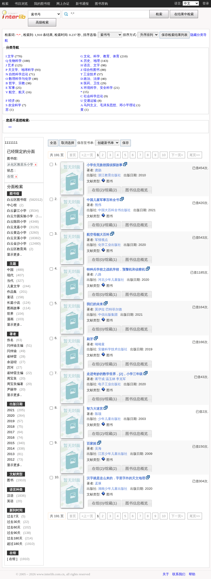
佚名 (10, 340)
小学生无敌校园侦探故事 (105, 165)
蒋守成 (100, 379)
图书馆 (14, 193)
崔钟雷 (12, 356)
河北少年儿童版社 (111, 280)
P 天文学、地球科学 (20, 70)
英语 (10, 501)
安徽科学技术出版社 (113, 349)
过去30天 (14, 522)
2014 (11, 448)
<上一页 (87, 155)
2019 (11, 421)
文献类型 (15, 474)
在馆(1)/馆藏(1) (104, 225)
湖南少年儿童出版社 (113, 488)
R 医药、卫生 (90, 83)
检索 (5, 3)
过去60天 (14, 527)
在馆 (12, 553)
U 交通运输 (88, 100)
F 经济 (10, 100)
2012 (11, 459)
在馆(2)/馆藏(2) (104, 190)
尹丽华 (12, 389)
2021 (11, 410)
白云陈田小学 (17, 221)
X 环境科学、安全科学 (97, 88)
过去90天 (14, 533)
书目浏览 (21, 3)
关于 (166, 574)
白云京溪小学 (17, 238)
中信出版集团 (108, 314)
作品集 (12, 291)
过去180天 (15, 538)
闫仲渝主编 (15, 345)
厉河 (10, 367)
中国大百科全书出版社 (115, 210)
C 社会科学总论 (92, 96)
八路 (98, 274)
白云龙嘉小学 (17, 227)
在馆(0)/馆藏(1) (104, 260)
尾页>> (195, 155)
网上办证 (62, 3)
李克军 (121, 379)
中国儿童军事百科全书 (103, 200)
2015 (11, 443)
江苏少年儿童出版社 (113, 454)
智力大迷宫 (95, 408)
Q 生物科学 (13, 61)
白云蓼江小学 (17, 210)
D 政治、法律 (90, 79)
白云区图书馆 (17, 199)
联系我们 (178, 574)
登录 (206, 3)
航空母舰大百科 (98, 234)
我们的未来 (95, 304)
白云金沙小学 (17, 243)
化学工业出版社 (110, 245)
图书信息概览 (136, 190)
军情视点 (101, 240)
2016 (11, 437)
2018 (11, 426)
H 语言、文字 (90, 65)
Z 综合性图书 (90, 70)
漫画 (10, 319)
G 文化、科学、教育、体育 (100, 56)
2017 (11, 432)
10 (164, 155)
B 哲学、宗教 (15, 83)
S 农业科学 (13, 105)
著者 (12, 334)
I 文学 (10, 56)
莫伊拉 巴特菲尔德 (108, 309)
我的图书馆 (42, 3)
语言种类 (15, 489)
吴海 (98, 448)
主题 (12, 264)
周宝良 (12, 378)
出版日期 (15, 404)
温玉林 (111, 379)
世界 (10, 313)
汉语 (10, 495)
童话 (10, 297)
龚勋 (98, 170)
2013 (11, 454)
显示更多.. (14, 254)
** (9, 127)
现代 (10, 275)
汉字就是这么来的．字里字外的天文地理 (116, 478)
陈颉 (98, 414)
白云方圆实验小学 (20, 216)
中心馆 (12, 205)
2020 (11, 415)
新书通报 (82, 3)
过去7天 (13, 516)
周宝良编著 (15, 384)
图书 (10, 480)
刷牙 (90, 339)
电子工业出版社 (110, 384)
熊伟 (98, 205)
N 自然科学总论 (17, 74)
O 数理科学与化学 (18, 79)
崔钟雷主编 (15, 373)
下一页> (177, 155)
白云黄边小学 (17, 232)
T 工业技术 (88, 74)
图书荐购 (101, 3)
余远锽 (12, 362)
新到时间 (15, 510)
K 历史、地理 (90, 61)
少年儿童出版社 (110, 419)
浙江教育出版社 (110, 175)
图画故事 (14, 308)
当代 (10, 281)
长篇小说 (14, 302)
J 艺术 (10, 65)
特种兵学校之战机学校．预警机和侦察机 (116, 269)
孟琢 (98, 483)
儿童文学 (14, 286)
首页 (72, 155)
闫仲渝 (12, 351)
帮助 (192, 574)
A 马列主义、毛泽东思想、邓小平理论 (108, 105)
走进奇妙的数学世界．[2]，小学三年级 (115, 374)
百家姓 (92, 443)
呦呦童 (100, 344)
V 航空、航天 (15, 92)
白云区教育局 (17, 249)
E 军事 (10, 88)
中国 (10, 270)
